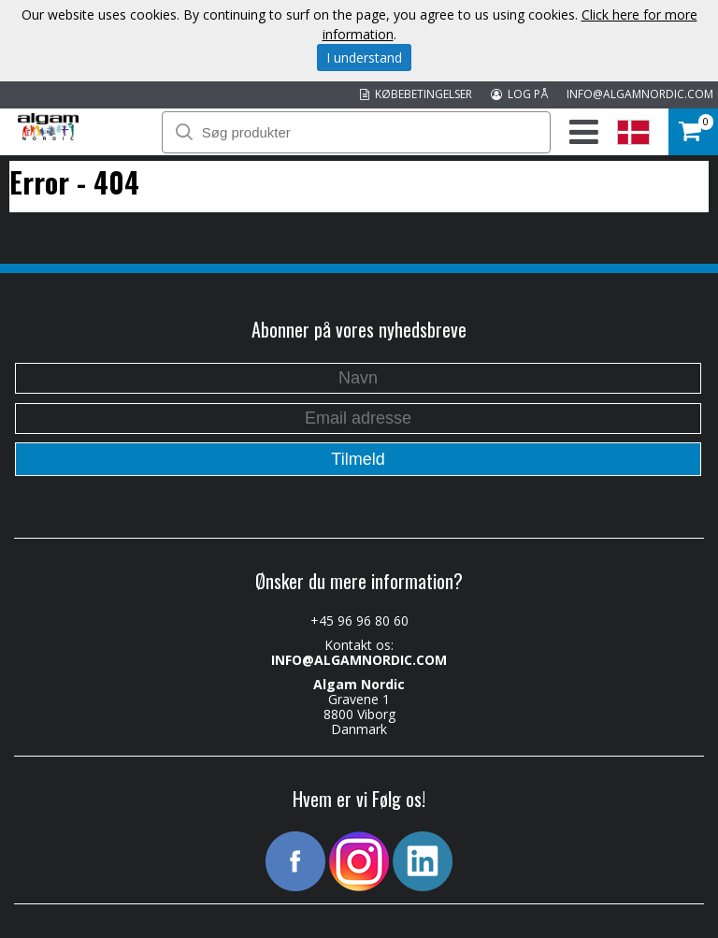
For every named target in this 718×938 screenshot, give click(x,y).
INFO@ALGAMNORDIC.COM (640, 94)
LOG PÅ (519, 94)
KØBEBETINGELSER (416, 94)
